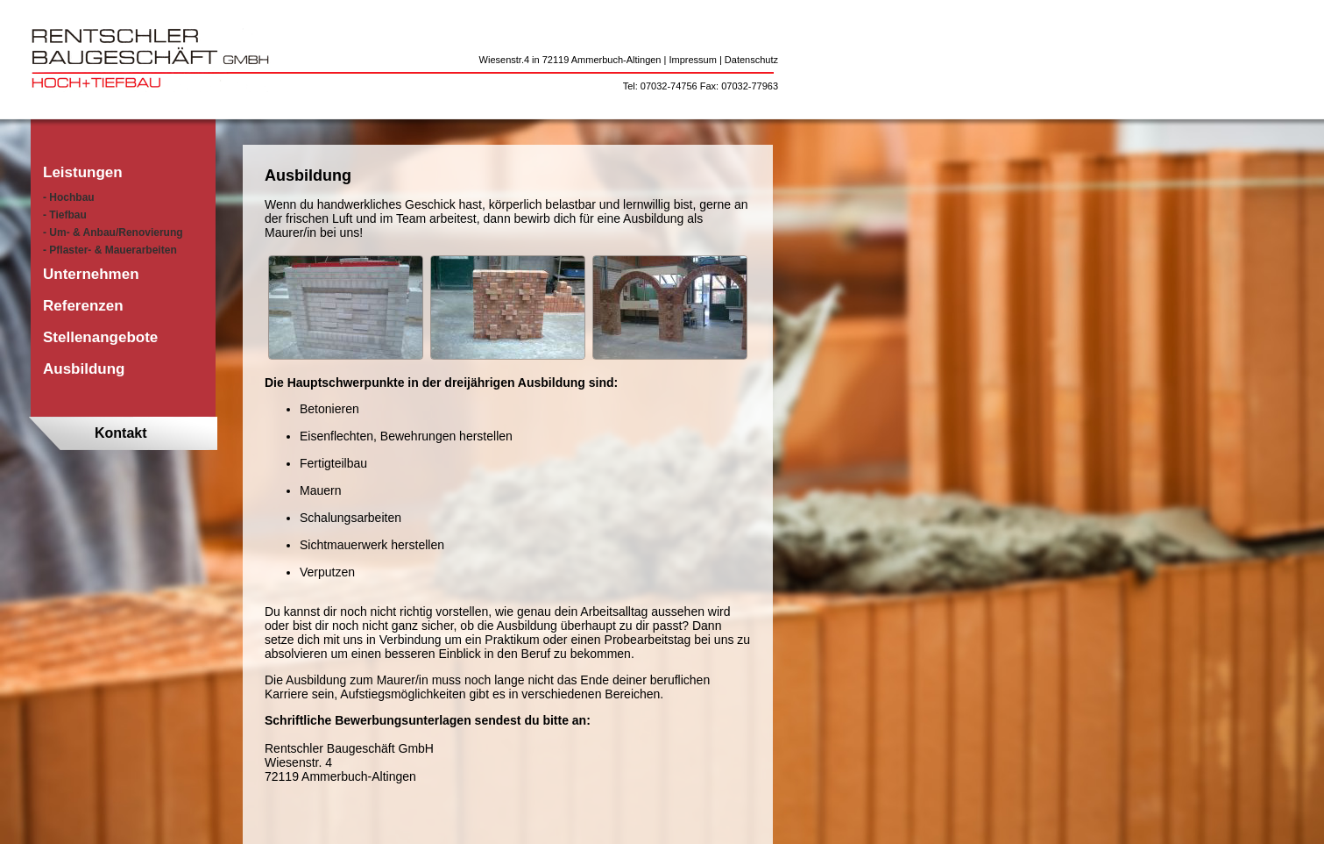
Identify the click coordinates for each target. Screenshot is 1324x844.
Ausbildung (83, 369)
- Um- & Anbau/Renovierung (113, 232)
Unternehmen (91, 274)
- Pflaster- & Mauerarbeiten (110, 250)
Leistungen (83, 172)
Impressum (692, 59)
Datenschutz (751, 59)
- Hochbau (69, 197)
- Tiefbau (65, 215)
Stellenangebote (100, 337)
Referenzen (83, 305)
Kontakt (121, 433)
